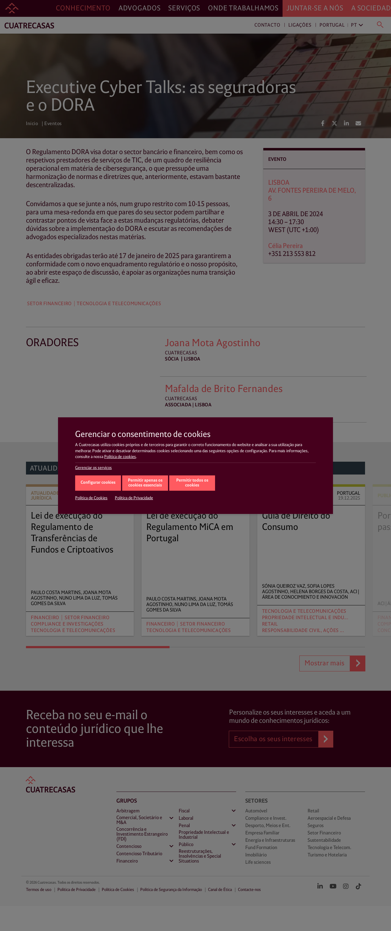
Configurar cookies (98, 482)
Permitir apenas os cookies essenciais (145, 483)
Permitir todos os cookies (192, 483)
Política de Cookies (91, 498)
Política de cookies (120, 456)
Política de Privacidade (134, 498)
